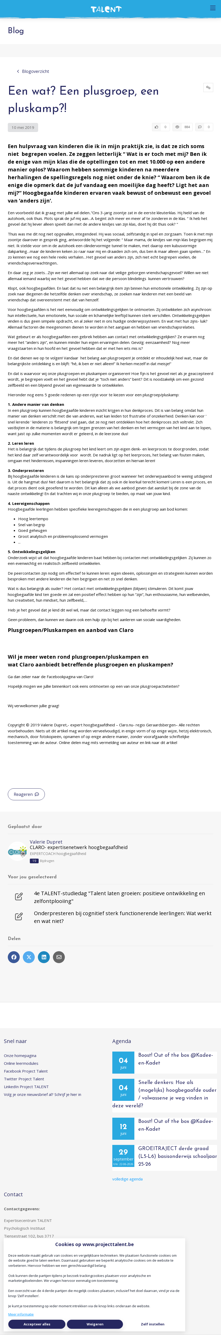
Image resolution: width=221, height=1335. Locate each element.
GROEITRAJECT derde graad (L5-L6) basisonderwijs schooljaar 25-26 (177, 1156)
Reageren (26, 794)
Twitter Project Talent (24, 1078)
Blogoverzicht (33, 71)
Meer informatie (21, 1314)
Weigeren (95, 1324)
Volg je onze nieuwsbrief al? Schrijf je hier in (42, 1094)
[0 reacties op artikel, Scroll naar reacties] (204, 127)
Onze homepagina (20, 1055)
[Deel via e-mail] (59, 957)
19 (34, 861)
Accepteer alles (37, 1324)
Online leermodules (21, 1063)
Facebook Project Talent (26, 1071)
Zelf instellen (152, 1324)
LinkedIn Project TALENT (26, 1086)
